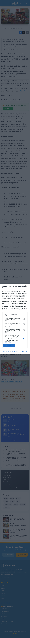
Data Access (15, 351)
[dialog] (15, 319)
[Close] (26, 286)
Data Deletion (6, 351)
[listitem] (15, 315)
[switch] (24, 319)
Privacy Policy (23, 351)
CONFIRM (9, 345)
